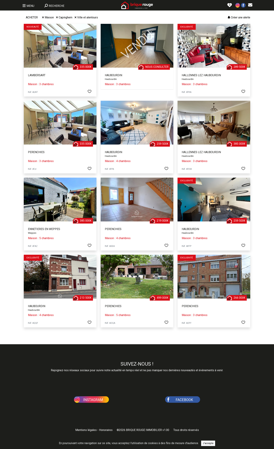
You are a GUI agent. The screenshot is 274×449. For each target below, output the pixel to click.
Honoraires (106, 430)
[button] (237, 5)
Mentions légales (86, 430)
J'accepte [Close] (208, 443)
